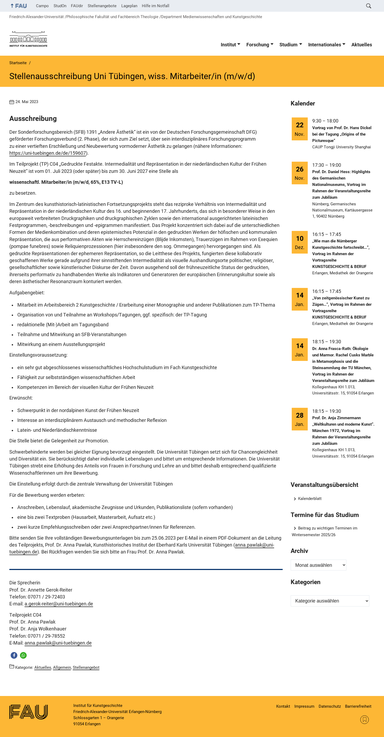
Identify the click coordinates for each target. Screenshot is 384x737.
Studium (288, 44)
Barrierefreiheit (358, 706)
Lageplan (129, 5)
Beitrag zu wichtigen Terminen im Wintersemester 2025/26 (325, 531)
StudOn (60, 5)
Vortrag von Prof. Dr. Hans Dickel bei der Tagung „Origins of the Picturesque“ (341, 134)
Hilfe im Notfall (155, 5)
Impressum (304, 706)
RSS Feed (364, 719)
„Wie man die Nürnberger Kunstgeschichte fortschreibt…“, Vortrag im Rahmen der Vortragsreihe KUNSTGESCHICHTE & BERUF (341, 254)
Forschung (257, 44)
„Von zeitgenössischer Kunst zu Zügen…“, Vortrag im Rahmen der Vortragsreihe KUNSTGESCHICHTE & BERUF (341, 308)
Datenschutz (330, 706)
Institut (228, 44)
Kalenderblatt (310, 498)
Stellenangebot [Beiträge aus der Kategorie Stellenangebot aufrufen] (86, 667)
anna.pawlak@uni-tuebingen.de (58, 643)
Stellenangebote (102, 5)
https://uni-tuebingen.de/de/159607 (47, 153)
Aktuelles (361, 44)
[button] (14, 655)
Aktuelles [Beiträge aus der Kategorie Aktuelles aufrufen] (42, 667)
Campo (42, 5)
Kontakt (283, 706)
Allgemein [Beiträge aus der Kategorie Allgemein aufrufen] (62, 667)
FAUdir (77, 5)
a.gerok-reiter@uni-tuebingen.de (59, 603)
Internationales (324, 44)
